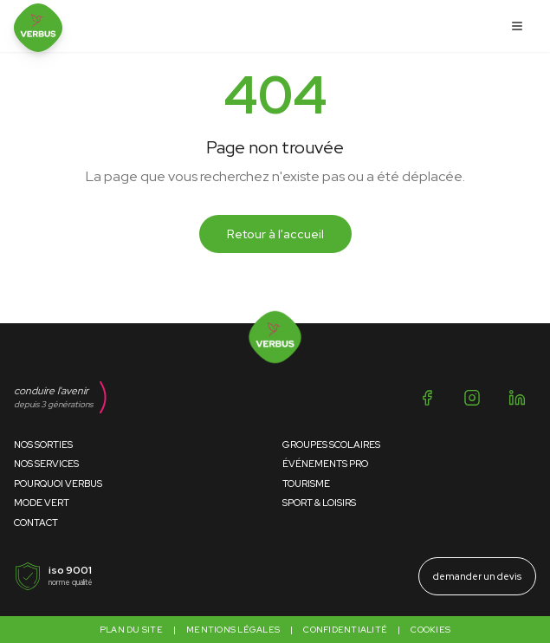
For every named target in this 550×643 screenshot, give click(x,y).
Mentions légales (233, 629)
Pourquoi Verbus (58, 483)
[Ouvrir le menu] (517, 26)
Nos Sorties (43, 444)
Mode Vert (41, 503)
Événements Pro (325, 464)
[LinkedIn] (517, 398)
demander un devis (477, 576)
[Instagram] (472, 398)
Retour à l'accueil (275, 234)
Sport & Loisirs (319, 503)
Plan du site (131, 629)
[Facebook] (427, 398)
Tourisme (306, 483)
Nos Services (46, 464)
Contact (36, 522)
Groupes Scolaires (331, 444)
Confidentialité (345, 629)
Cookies (430, 629)
